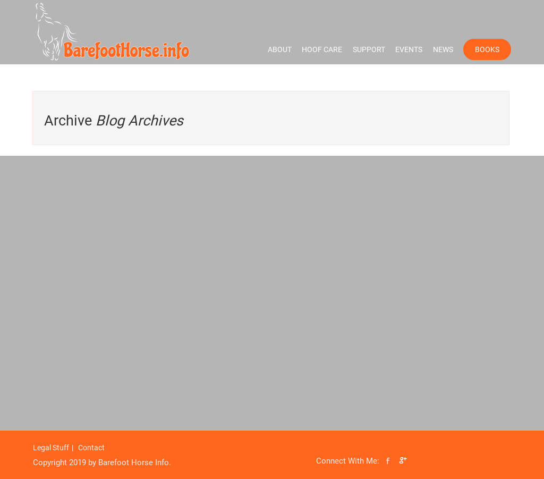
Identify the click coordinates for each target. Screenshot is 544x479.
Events (408, 49)
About (280, 49)
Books (487, 49)
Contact (91, 447)
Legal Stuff (51, 447)
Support (369, 49)
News (443, 49)
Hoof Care (322, 49)
